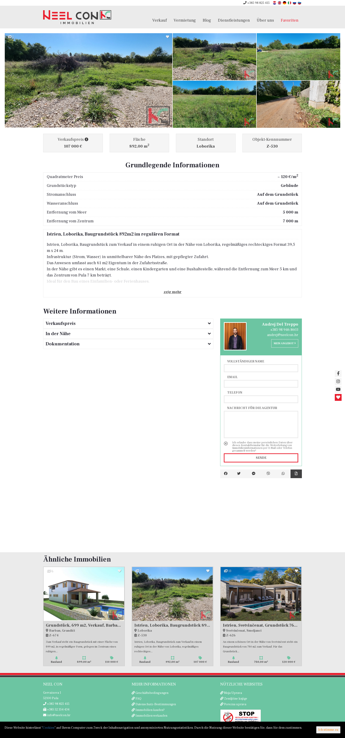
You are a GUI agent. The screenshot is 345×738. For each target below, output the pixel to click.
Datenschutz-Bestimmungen (156, 704)
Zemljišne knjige (235, 699)
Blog (207, 20)
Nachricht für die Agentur (252, 408)
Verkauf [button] (159, 20)
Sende (261, 458)
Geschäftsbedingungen (152, 693)
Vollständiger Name (245, 361)
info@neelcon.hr (56, 715)
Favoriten (289, 20)
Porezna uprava (235, 704)
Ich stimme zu (328, 730)
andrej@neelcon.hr (282, 335)
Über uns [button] (265, 20)
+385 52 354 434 (56, 710)
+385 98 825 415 (256, 3)
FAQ (138, 699)
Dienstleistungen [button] (234, 20)
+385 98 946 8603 (284, 329)
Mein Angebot (285, 343)
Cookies (48, 728)
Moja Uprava (233, 693)
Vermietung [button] (185, 20)
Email (232, 377)
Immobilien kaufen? (150, 710)
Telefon (234, 392)
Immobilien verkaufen (151, 716)
